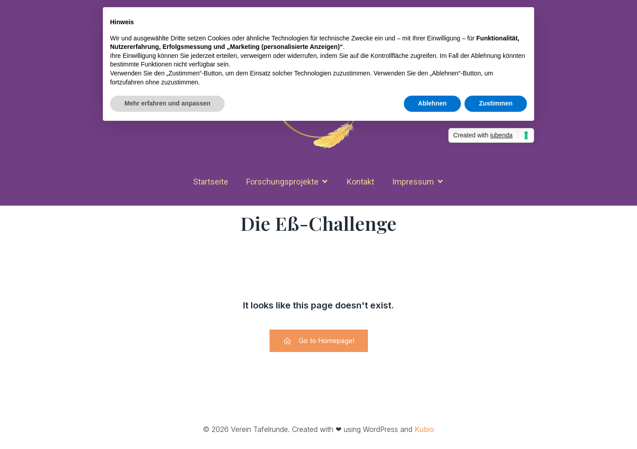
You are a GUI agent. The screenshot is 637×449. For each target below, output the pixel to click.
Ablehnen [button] (432, 103)
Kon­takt (360, 181)
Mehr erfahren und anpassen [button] (167, 103)
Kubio (424, 429)
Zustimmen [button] (496, 103)
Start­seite (210, 181)
